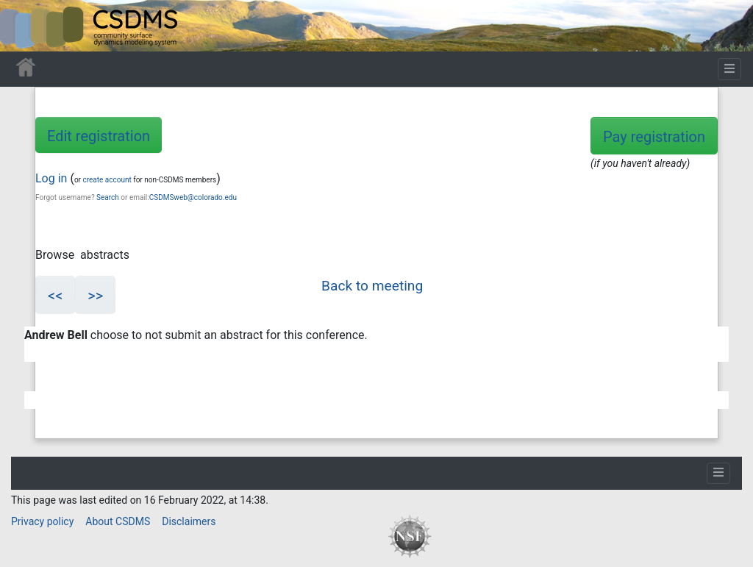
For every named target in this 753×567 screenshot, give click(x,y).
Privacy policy (42, 521)
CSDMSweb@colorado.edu (193, 197)
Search (107, 197)
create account (106, 180)
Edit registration (98, 136)
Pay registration (654, 137)
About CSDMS (117, 521)
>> (95, 295)
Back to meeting (372, 285)
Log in (51, 178)
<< (55, 295)
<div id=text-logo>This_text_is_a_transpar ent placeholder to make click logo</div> (23, 25)
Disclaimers (188, 521)
